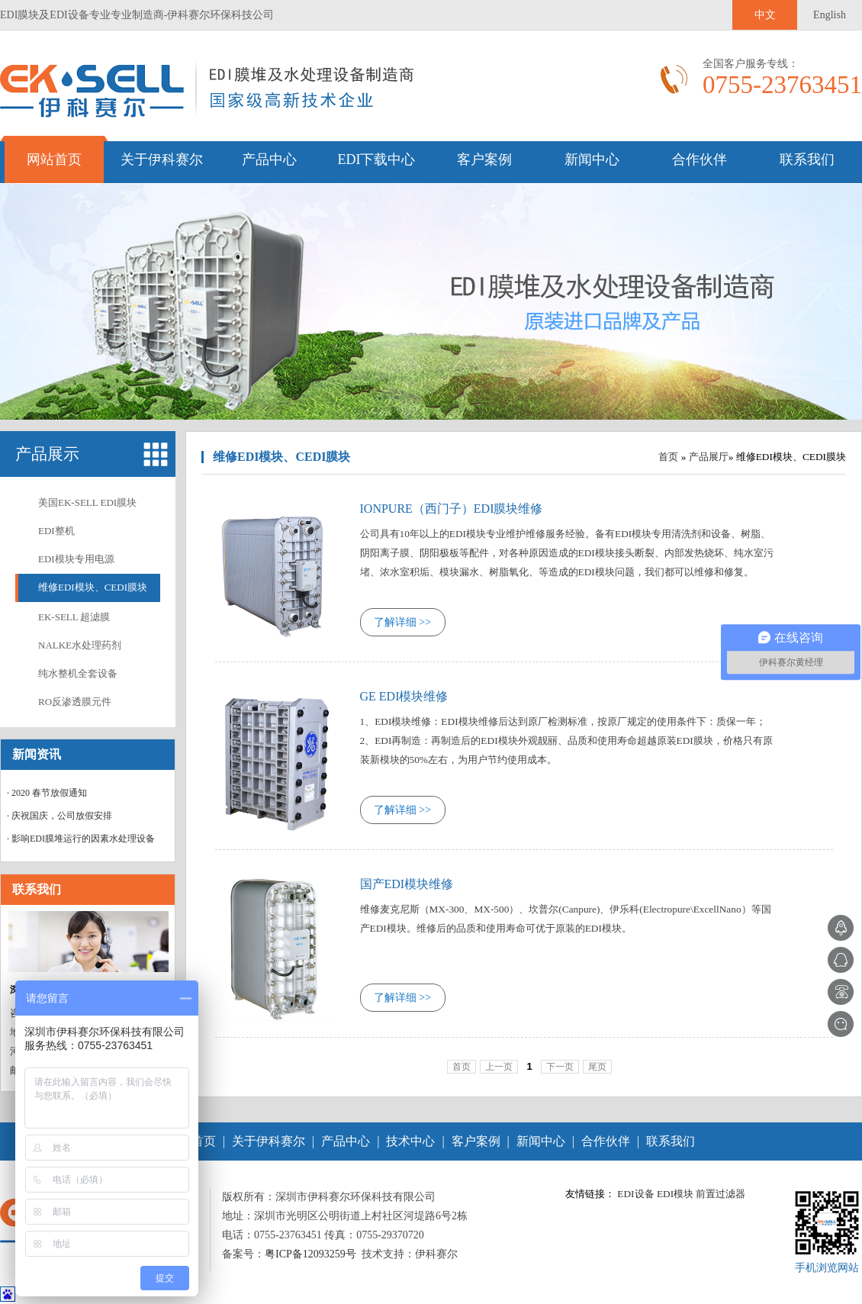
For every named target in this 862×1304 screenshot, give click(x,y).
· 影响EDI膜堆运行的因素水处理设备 (81, 838)
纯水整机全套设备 (77, 673)
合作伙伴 (699, 159)
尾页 (597, 1066)
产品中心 (269, 159)
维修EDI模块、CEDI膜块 (92, 587)
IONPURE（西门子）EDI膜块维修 (451, 508)
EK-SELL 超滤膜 (74, 617)
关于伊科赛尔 (162, 159)
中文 (765, 15)
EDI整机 (56, 530)
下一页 (560, 1066)
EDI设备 (635, 1193)
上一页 (499, 1066)
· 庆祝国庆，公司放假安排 (59, 815)
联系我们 (807, 159)
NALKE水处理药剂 (79, 645)
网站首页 (54, 159)
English (829, 15)
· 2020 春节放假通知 (47, 792)
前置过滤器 (720, 1193)
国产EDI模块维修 (407, 883)
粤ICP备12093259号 (310, 1254)
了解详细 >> (402, 622)
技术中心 (410, 1141)
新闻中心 (591, 159)
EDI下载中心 (377, 159)
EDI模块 (675, 1193)
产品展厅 (709, 456)
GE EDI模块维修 (404, 696)
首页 (668, 456)
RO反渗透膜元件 (74, 701)
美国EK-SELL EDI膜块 (87, 502)
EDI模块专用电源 (76, 559)
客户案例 (484, 159)
